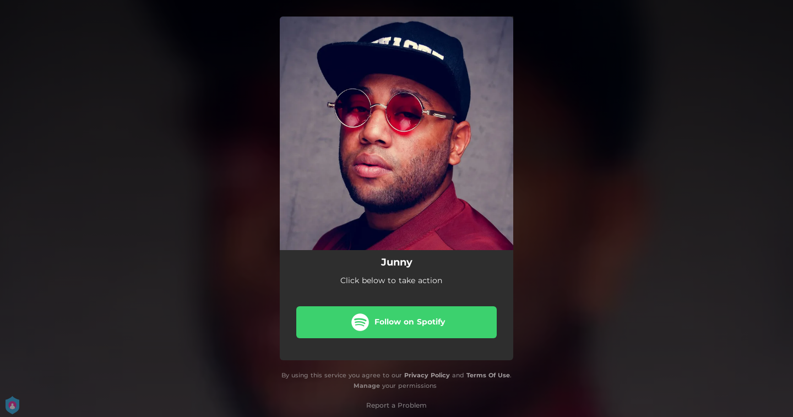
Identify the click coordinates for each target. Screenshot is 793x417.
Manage (367, 385)
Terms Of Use (488, 375)
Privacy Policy (427, 375)
